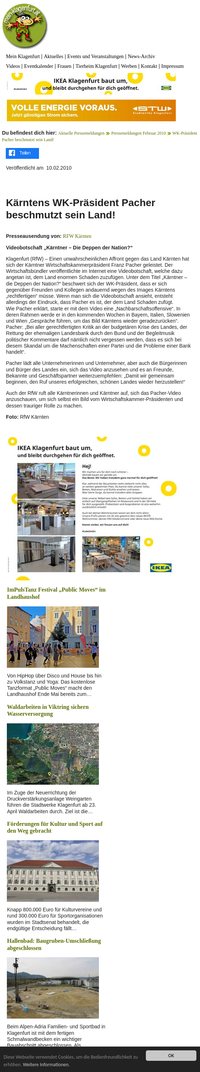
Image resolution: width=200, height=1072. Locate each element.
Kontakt (149, 66)
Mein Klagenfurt (23, 56)
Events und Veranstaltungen (96, 56)
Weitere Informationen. (46, 1065)
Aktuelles (54, 56)
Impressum (172, 66)
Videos (13, 66)
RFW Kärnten (77, 236)
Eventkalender (38, 66)
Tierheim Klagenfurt (96, 66)
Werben (129, 66)
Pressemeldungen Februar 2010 (139, 133)
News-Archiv (141, 56)
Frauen (64, 66)
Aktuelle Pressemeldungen (81, 133)
